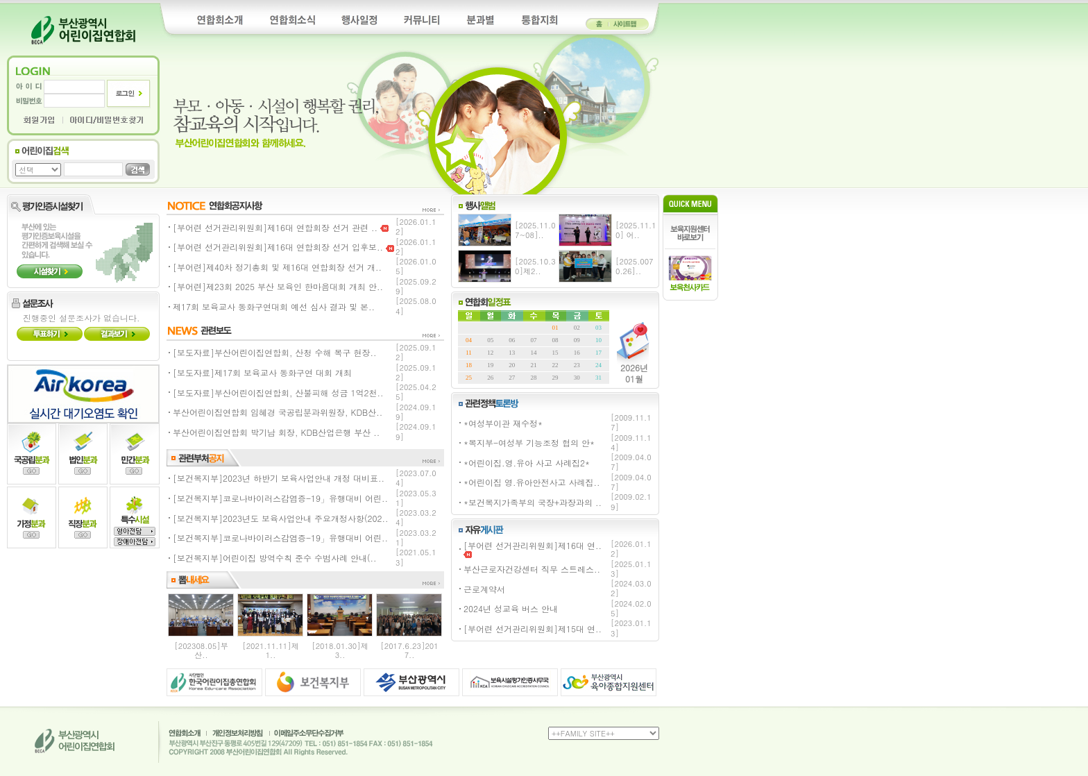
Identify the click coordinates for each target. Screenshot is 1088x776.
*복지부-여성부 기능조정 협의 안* (529, 442)
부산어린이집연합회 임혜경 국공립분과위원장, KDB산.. (277, 412)
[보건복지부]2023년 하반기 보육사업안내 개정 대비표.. (278, 478)
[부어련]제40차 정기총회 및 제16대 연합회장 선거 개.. (277, 267)
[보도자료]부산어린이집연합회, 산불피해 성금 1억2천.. (278, 392)
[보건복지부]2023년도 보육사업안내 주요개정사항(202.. (281, 518)
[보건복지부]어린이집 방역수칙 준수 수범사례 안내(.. (275, 558)
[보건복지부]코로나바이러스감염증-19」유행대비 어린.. (280, 498)
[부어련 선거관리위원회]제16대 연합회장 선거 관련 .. (281, 227)
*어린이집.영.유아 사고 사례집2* (527, 463)
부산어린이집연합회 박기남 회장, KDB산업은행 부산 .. (276, 432)
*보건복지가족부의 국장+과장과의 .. (533, 502)
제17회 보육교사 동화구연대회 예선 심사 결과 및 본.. (274, 306)
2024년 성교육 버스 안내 (511, 608)
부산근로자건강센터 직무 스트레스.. (532, 569)
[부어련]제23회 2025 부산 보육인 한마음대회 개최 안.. (278, 286)
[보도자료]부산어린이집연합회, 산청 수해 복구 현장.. (275, 352)
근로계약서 (484, 589)
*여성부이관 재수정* (503, 423)
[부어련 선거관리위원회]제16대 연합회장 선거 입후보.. (283, 247)
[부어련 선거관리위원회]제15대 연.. (533, 628)
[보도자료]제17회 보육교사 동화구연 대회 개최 (262, 372)
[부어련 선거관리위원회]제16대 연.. (533, 548)
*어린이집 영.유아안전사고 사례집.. (532, 482)
